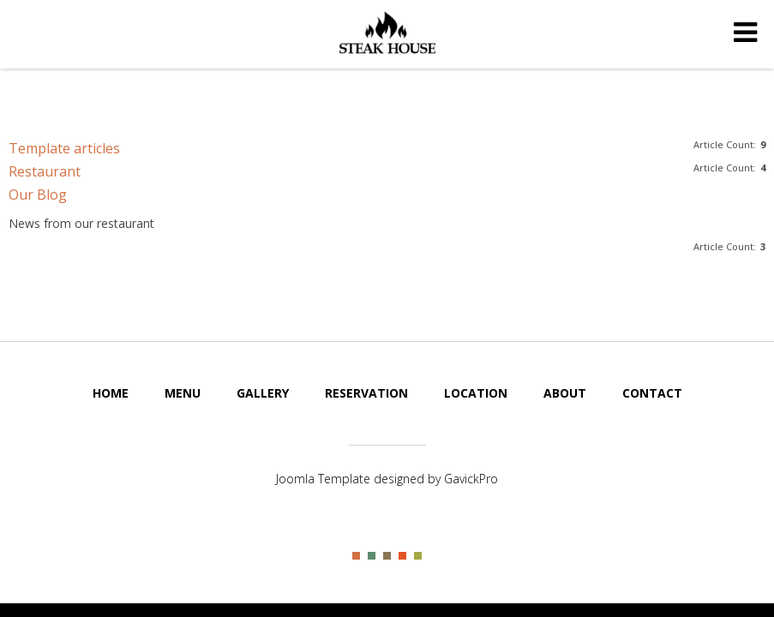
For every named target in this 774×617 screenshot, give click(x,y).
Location (475, 393)
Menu (183, 393)
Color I (356, 556)
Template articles (64, 148)
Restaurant (45, 171)
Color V (418, 556)
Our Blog (38, 194)
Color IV (402, 556)
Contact (652, 393)
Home (111, 393)
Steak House (387, 33)
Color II (371, 556)
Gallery (263, 393)
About (564, 393)
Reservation (366, 393)
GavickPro (471, 478)
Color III (387, 556)
